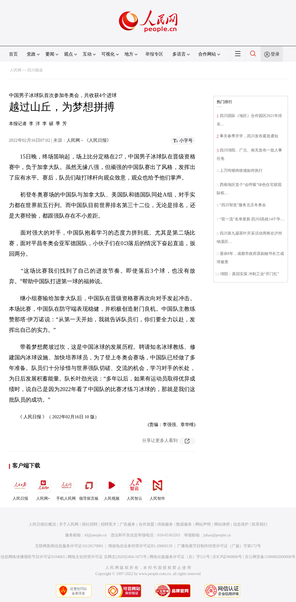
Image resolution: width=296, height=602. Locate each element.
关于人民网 (69, 524)
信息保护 (241, 524)
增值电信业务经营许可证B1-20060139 (140, 546)
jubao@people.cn (217, 535)
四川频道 (35, 70)
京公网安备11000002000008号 (270, 557)
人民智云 (134, 488)
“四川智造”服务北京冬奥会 (243, 205)
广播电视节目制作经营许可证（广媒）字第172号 (219, 546)
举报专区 (154, 54)
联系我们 (259, 524)
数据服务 (184, 524)
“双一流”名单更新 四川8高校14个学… (252, 219)
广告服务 (127, 524)
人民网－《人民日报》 (89, 140)
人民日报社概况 (42, 524)
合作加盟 (146, 524)
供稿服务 (165, 524)
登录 (275, 54)
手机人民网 (66, 488)
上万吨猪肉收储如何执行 (241, 170)
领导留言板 (89, 488)
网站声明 (203, 524)
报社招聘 (89, 524)
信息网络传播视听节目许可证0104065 (33, 557)
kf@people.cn (96, 535)
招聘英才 (108, 524)
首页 (13, 54)
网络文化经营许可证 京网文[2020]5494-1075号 (107, 557)
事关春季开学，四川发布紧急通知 (249, 136)
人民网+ (43, 488)
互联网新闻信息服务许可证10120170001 (69, 546)
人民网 (15, 70)
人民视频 (111, 488)
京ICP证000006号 (227, 557)
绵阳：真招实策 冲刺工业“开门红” (249, 274)
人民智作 (157, 488)
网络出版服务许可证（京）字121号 (180, 557)
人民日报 (20, 488)
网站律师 (222, 524)
